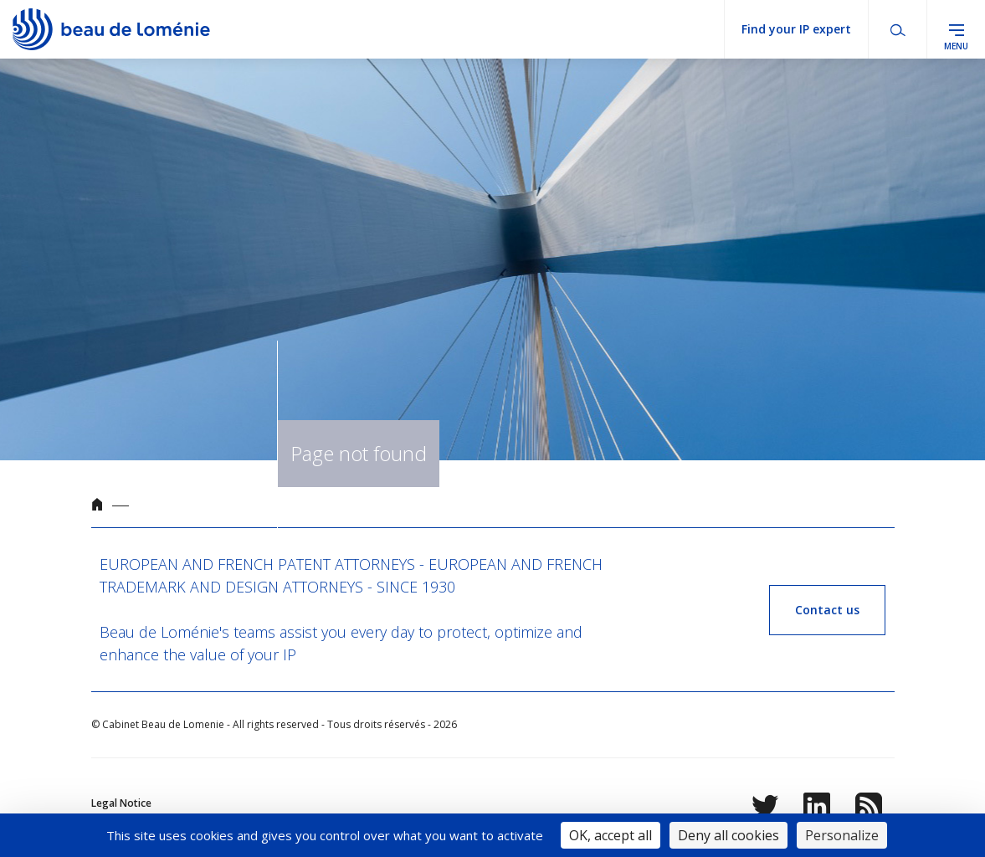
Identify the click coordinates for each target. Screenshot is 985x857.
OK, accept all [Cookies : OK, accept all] (610, 835)
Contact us (827, 610)
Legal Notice (121, 803)
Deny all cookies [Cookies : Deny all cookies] (728, 835)
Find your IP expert (796, 29)
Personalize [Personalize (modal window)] (842, 835)
